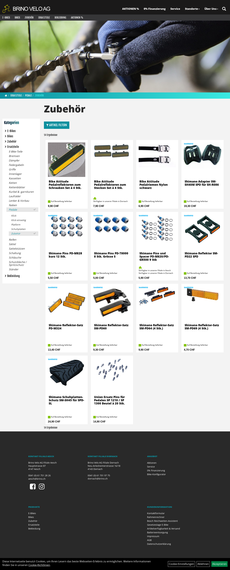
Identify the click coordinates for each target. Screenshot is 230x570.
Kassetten (15, 178)
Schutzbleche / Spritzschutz (18, 263)
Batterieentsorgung (157, 532)
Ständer (13, 269)
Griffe (12, 169)
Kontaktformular (156, 513)
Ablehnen (203, 564)
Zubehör (29, 17)
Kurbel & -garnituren (21, 192)
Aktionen (152, 462)
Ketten (13, 183)
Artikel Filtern (56, 125)
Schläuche (15, 257)
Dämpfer (14, 160)
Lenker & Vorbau (19, 200)
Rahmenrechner (156, 517)
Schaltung (15, 253)
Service (175, 9)
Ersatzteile (44, 17)
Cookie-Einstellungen (181, 564)
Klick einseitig (18, 220)
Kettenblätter (17, 187)
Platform (15, 224)
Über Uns (211, 9)
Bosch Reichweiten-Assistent (162, 520)
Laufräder (15, 196)
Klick (13, 215)
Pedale (28, 95)
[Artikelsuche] (224, 9)
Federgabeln (16, 165)
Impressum (153, 536)
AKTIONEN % (130, 9)
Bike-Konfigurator (156, 474)
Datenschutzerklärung (159, 543)
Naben (13, 205)
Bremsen (14, 156)
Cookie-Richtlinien (39, 565)
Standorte (192, 9)
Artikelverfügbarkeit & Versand (163, 528)
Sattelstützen (17, 248)
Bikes (17, 17)
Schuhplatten (18, 229)
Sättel (12, 244)
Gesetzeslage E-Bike (157, 524)
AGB (149, 540)
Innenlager (15, 174)
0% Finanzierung (155, 9)
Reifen (12, 239)
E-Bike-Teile (15, 151)
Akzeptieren (219, 564)
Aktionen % (77, 17)
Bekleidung (60, 17)
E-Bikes (6, 17)
